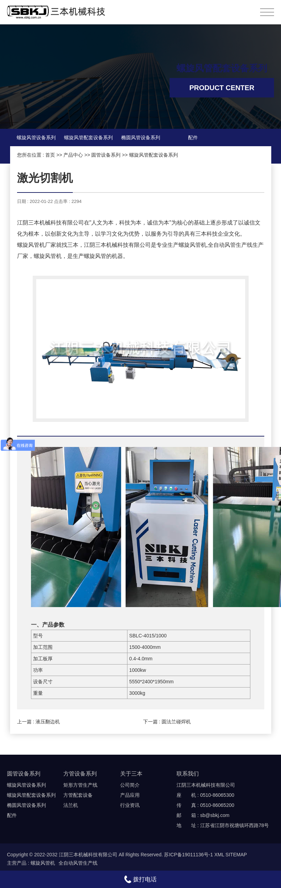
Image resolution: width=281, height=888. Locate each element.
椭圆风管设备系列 (140, 137)
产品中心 (73, 155)
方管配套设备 (78, 795)
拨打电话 (140, 879)
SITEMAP (236, 854)
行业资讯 (130, 805)
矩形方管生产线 (80, 785)
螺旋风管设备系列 (36, 137)
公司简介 (130, 785)
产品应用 (130, 795)
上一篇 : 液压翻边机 (38, 721)
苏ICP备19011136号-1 (188, 854)
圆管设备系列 (105, 155)
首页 (50, 155)
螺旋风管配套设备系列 (88, 137)
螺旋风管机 (43, 863)
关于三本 (131, 774)
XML (219, 854)
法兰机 (70, 805)
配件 (193, 137)
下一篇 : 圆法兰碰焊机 (167, 721)
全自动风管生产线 (77, 863)
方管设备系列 (80, 774)
